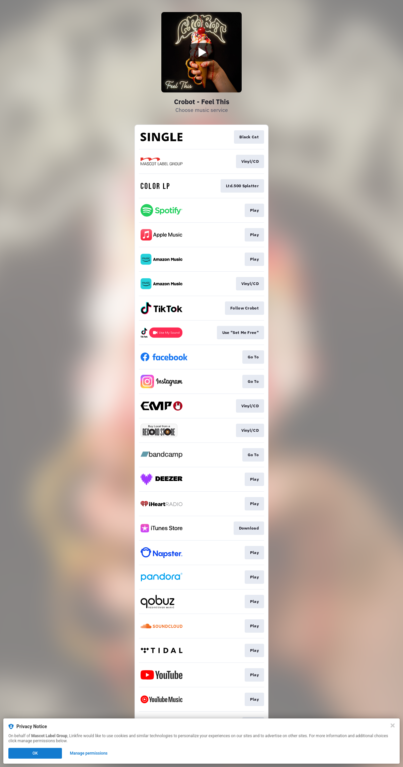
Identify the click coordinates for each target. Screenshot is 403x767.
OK (35, 753)
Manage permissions (89, 753)
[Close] (392, 725)
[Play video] (201, 52)
